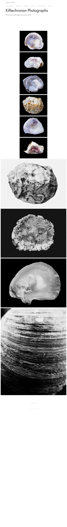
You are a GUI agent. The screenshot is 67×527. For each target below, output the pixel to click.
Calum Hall (10, 2)
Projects (26, 6)
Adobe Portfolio (35, 408)
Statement (18, 6)
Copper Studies (9, 6)
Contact (50, 6)
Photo (32, 6)
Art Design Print (40, 6)
